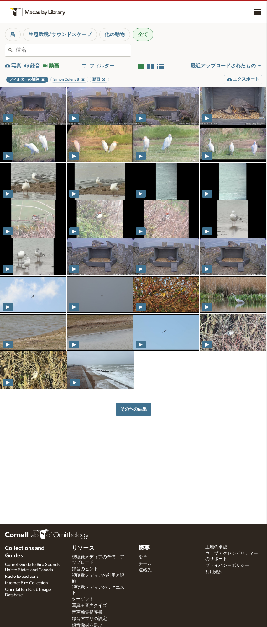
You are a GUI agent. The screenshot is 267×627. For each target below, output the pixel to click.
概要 (144, 548)
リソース (83, 548)
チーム (145, 563)
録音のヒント (85, 569)
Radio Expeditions (22, 576)
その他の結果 (133, 409)
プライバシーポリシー (227, 565)
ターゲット (83, 599)
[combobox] (73, 50)
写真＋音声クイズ (89, 605)
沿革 (143, 557)
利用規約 (214, 572)
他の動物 (115, 34)
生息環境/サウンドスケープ (60, 34)
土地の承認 (216, 547)
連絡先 (145, 570)
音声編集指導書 (87, 612)
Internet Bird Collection (26, 583)
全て (143, 34)
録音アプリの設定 (89, 619)
